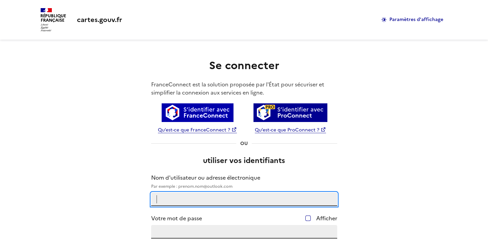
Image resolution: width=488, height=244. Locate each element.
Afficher (326, 218)
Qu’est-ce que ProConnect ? (287, 130)
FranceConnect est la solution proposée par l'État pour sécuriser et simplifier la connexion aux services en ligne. (237, 88)
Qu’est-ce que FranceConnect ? (194, 130)
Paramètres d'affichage (416, 19)
